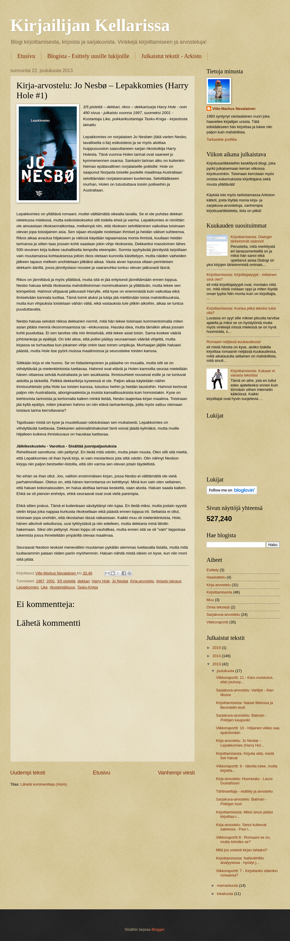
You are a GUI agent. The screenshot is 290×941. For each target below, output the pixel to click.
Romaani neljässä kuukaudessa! (234, 342)
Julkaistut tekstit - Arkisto (171, 56)
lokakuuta (225, 893)
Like (44, 587)
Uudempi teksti (27, 773)
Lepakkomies (27, 587)
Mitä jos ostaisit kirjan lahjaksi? (241, 850)
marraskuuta (228, 885)
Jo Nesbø (120, 581)
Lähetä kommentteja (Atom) (44, 784)
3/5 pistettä (66, 581)
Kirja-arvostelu (142, 581)
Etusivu (26, 56)
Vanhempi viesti (176, 773)
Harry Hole (101, 581)
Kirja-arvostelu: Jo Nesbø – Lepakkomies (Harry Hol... (240, 742)
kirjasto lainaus (168, 581)
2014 (217, 656)
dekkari (84, 581)
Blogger (157, 929)
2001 (51, 581)
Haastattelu (216, 577)
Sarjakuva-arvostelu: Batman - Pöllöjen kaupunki (241, 717)
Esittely (213, 570)
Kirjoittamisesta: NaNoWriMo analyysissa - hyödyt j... (240, 860)
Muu (210, 600)
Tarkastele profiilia (222, 139)
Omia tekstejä (218, 607)
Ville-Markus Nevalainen (233, 108)
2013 (217, 664)
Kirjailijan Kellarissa (90, 25)
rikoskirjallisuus (62, 587)
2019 (217, 647)
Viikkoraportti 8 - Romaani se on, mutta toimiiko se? (243, 839)
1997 (40, 581)
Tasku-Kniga (87, 587)
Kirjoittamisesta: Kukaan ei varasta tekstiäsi (253, 373)
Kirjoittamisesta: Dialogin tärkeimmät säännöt (251, 239)
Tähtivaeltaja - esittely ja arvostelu (244, 791)
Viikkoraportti (217, 622)
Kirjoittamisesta (219, 592)
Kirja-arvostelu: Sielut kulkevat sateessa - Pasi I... (241, 827)
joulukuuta (226, 671)
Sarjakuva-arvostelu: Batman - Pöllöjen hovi (241, 801)
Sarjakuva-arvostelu (223, 614)
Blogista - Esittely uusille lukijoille (88, 56)
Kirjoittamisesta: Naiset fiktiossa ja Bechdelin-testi (244, 705)
